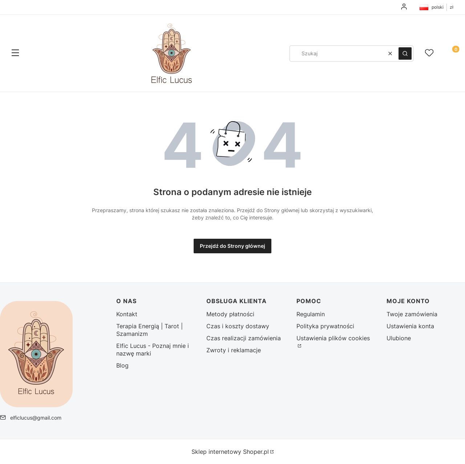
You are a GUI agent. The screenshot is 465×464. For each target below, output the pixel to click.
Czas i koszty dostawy (237, 326)
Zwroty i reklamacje (233, 350)
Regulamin (310, 314)
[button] (15, 53)
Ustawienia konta (410, 326)
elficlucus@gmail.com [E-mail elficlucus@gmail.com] (35, 418)
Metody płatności (230, 314)
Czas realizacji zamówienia (243, 338)
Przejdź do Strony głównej (232, 246)
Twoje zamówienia (412, 314)
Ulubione (399, 338)
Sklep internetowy (230, 451)
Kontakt (126, 314)
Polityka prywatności (325, 326)
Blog (122, 365)
